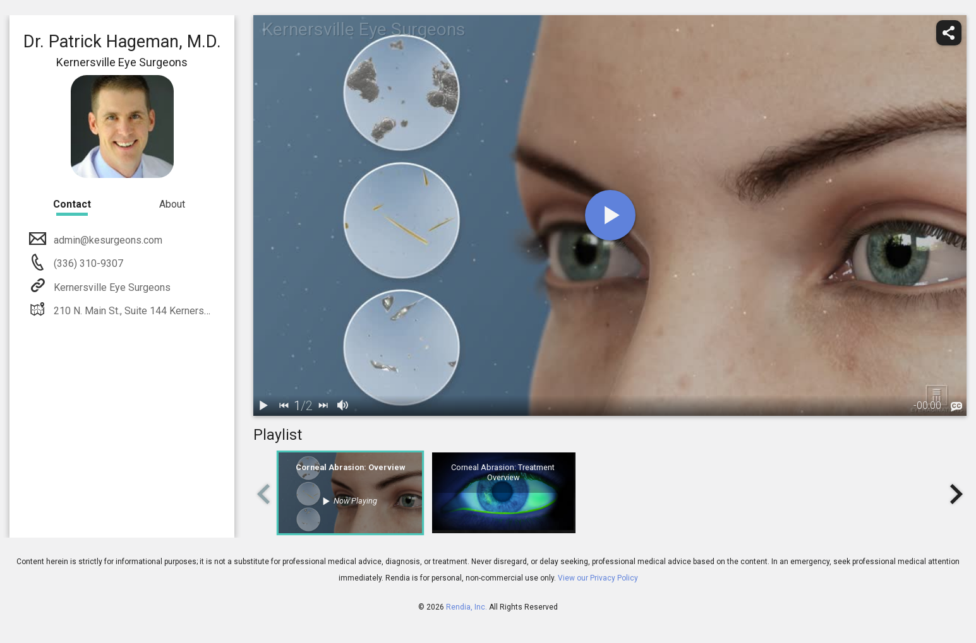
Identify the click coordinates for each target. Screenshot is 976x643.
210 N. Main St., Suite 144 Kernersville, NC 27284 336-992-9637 (194, 311)
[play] (610, 215)
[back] (284, 406)
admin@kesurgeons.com (106, 240)
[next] (323, 406)
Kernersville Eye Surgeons (111, 287)
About (172, 204)
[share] (948, 32)
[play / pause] (263, 406)
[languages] (956, 406)
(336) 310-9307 (87, 263)
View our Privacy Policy (598, 578)
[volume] (343, 406)
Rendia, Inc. (466, 607)
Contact (72, 204)
